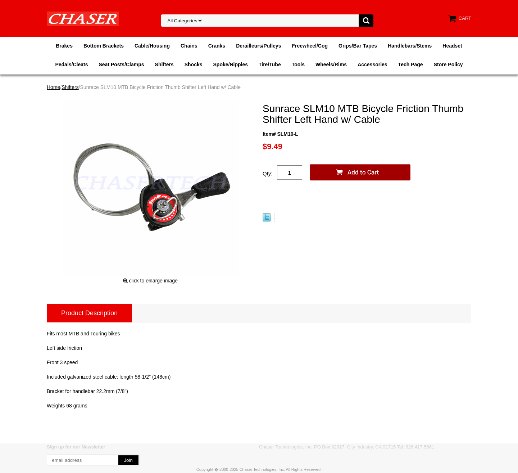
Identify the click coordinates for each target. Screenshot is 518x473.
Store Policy (448, 64)
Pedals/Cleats (71, 64)
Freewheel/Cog (310, 46)
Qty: (268, 173)
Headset (452, 46)
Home (53, 87)
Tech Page (410, 64)
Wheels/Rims (331, 64)
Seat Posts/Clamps (121, 64)
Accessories (372, 64)
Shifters (164, 64)
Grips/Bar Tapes (357, 46)
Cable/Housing (152, 46)
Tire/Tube (270, 64)
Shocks (194, 64)
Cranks (216, 46)
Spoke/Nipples (230, 64)
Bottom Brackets (103, 46)
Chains (189, 46)
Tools (298, 64)
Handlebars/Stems (410, 46)
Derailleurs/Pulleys (258, 46)
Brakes (64, 46)
